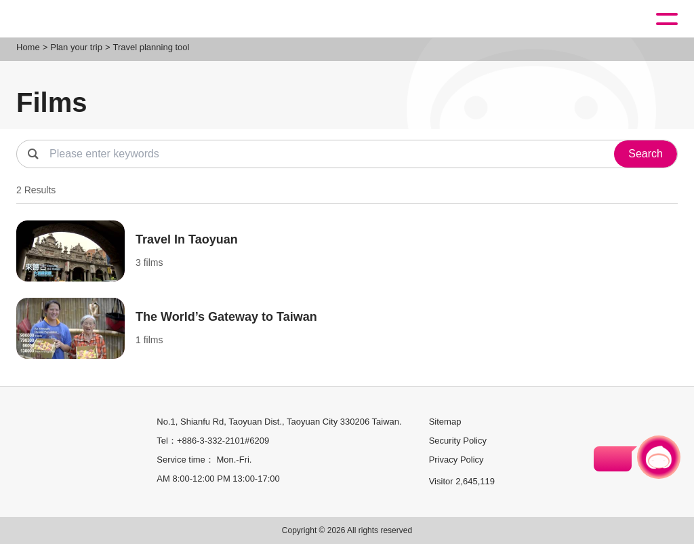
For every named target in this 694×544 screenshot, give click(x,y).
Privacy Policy (456, 459)
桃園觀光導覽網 (66, 19)
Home (28, 47)
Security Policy (458, 440)
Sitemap (445, 421)
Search (645, 153)
